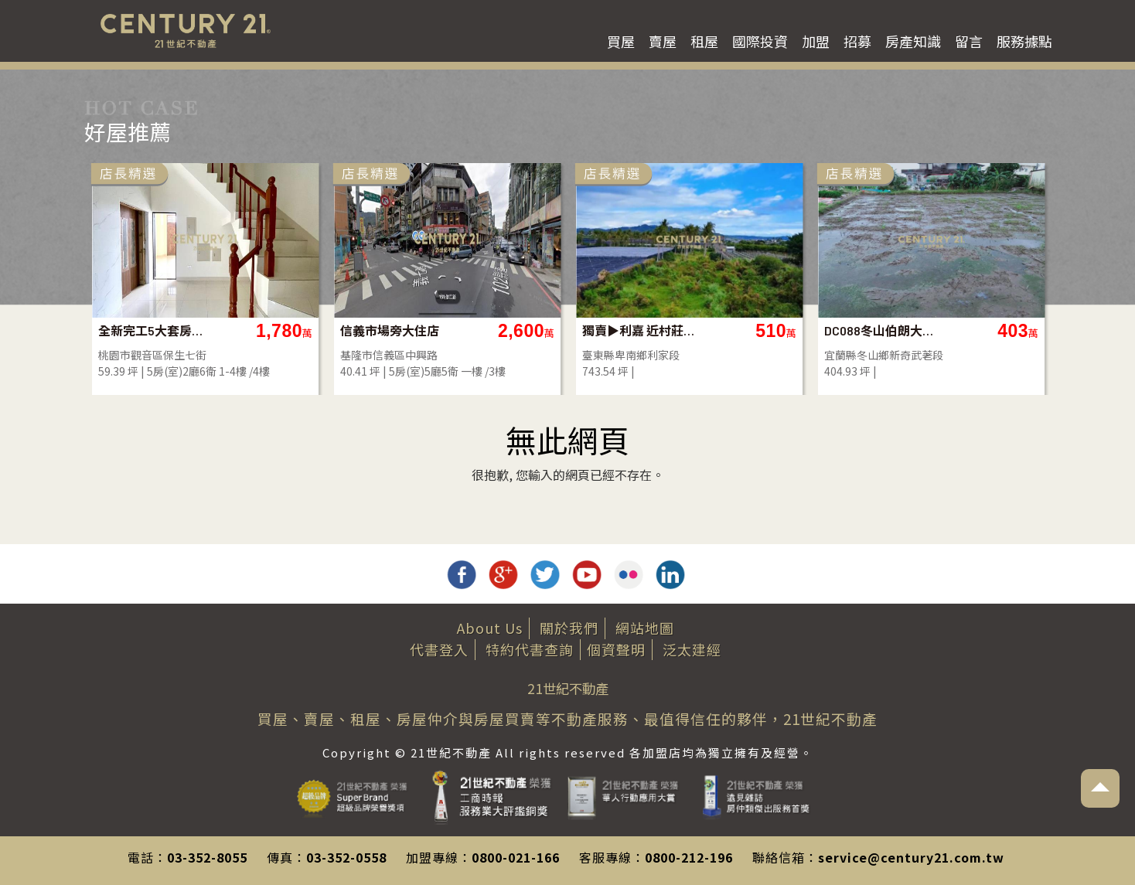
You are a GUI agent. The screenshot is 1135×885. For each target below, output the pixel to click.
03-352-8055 (207, 857)
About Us (490, 628)
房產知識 (913, 41)
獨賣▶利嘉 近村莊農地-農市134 (638, 330)
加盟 (816, 41)
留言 (969, 41)
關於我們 (569, 628)
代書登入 (439, 649)
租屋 (704, 41)
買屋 (621, 41)
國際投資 (760, 41)
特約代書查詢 (530, 649)
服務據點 (1024, 41)
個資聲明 (616, 649)
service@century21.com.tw (911, 857)
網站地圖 (644, 628)
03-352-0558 (346, 857)
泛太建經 (692, 649)
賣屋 (663, 41)
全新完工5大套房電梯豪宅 (154, 330)
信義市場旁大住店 (389, 330)
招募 (857, 41)
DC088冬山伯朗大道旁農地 (880, 330)
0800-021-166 (516, 857)
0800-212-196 (689, 857)
